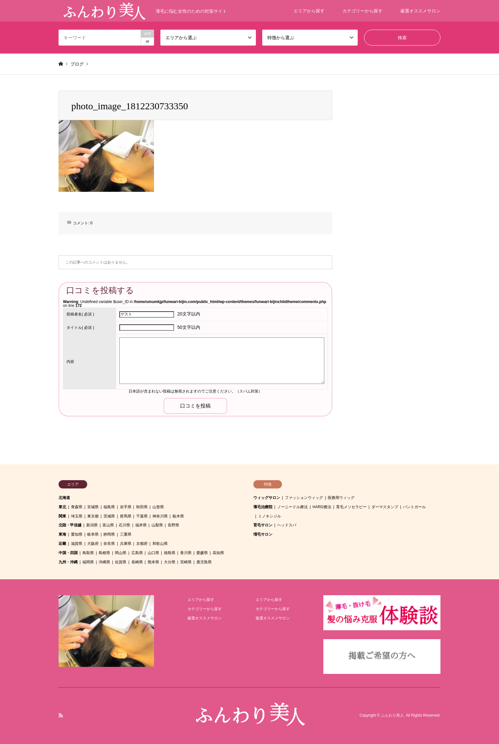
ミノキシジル (269, 516)
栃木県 (178, 516)
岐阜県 (93, 534)
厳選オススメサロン (420, 10)
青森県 (76, 507)
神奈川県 (160, 516)
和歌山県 (160, 543)
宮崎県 (186, 562)
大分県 (169, 562)
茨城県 (109, 516)
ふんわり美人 (392, 715)
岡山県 (120, 553)
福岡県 (88, 562)
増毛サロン (262, 534)
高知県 (218, 553)
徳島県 (169, 553)
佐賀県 (120, 562)
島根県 (104, 553)
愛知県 (76, 534)
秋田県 (142, 507)
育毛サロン (262, 525)
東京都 (93, 516)
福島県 (109, 507)
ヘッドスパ (286, 525)
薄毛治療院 (262, 507)
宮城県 (93, 507)
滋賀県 (76, 543)
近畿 (62, 543)
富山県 (108, 525)
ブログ (77, 64)
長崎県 (137, 562)
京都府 (142, 543)
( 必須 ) (80, 314)
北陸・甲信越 (70, 525)
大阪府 (93, 543)
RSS (61, 715)
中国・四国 (68, 553)
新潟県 (92, 525)
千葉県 (142, 516)
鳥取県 (88, 553)
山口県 (153, 553)
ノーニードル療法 (292, 507)
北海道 (64, 497)
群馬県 (125, 516)
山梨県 (157, 525)
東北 (62, 507)
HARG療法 (322, 507)
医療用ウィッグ (341, 497)
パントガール (414, 507)
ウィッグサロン (266, 497)
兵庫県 (125, 543)
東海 (62, 534)
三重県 (125, 534)
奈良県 (109, 543)
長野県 (173, 525)
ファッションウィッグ (304, 497)
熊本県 (153, 562)
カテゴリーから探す (362, 10)
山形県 (158, 507)
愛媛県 (202, 553)
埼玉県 (76, 516)
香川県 (186, 553)
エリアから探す (309, 10)
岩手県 (125, 507)
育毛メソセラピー (351, 507)
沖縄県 (104, 562)
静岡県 (109, 534)
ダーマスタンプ (384, 507)
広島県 (137, 553)
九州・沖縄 (68, 562)
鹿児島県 (204, 562)
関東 (62, 516)
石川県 (124, 525)
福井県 (141, 525)
